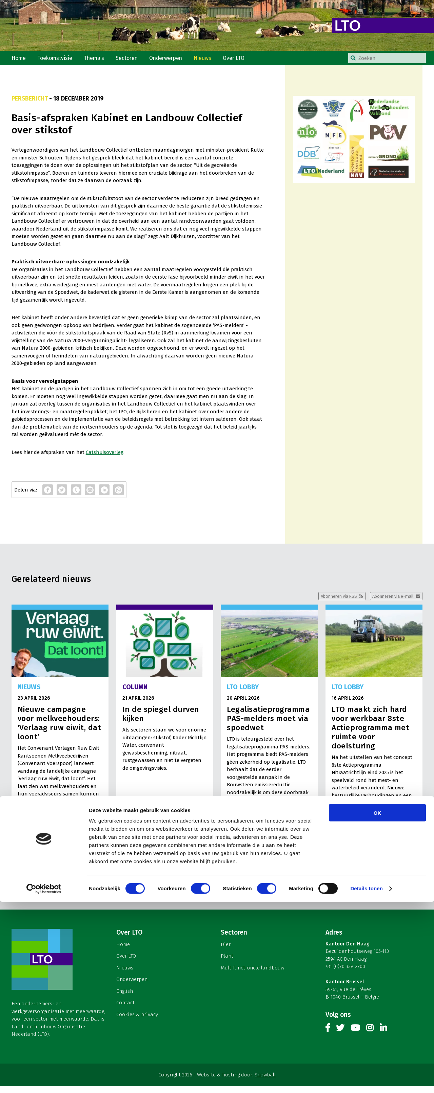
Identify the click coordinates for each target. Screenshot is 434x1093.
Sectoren (131, 60)
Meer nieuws (217, 877)
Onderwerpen (172, 60)
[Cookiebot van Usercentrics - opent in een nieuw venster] (44, 1080)
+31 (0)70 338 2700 (345, 973)
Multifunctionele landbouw (252, 974)
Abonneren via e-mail (390, 602)
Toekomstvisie (57, 60)
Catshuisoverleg (104, 457)
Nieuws (210, 60)
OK (377, 1004)
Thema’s (97, 60)
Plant (227, 963)
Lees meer (90, 844)
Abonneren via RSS (330, 602)
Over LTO (242, 60)
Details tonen (366, 1080)
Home (19, 60)
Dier (226, 951)
